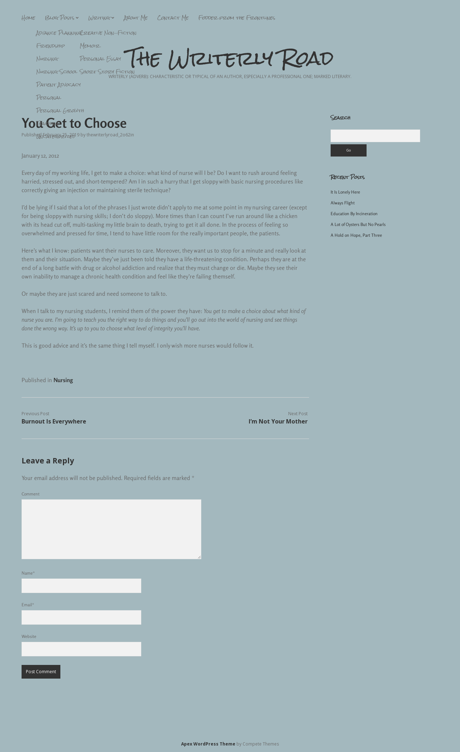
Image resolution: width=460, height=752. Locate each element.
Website (29, 636)
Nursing (63, 380)
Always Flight (343, 202)
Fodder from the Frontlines (236, 17)
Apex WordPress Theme (208, 744)
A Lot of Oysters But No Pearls (358, 224)
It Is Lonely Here (345, 192)
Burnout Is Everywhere (54, 421)
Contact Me (173, 17)
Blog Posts (59, 17)
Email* (28, 604)
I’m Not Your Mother (278, 421)
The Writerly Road (230, 58)
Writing (99, 17)
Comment (31, 494)
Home (28, 17)
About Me (136, 17)
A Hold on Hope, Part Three (356, 235)
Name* (28, 573)
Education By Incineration (354, 213)
